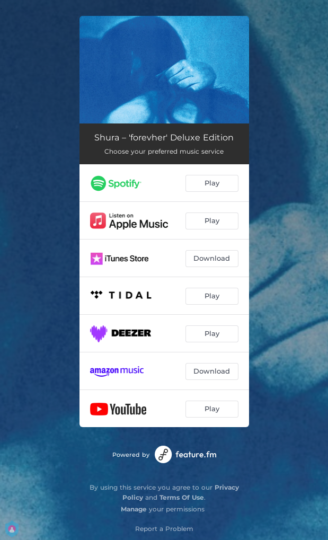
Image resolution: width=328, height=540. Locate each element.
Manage (134, 509)
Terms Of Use (181, 497)
